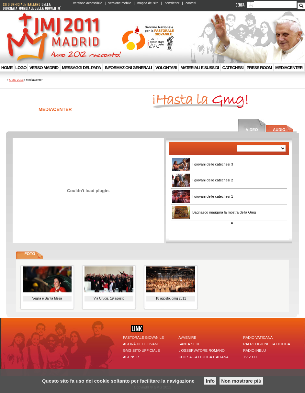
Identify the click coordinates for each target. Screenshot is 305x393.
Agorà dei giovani (140, 344)
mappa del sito (147, 3)
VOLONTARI (166, 67)
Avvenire (187, 337)
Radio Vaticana (258, 337)
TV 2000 (250, 357)
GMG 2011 (16, 79)
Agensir (131, 357)
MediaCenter (288, 67)
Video (252, 130)
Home (7, 67)
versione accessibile (87, 3)
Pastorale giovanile (143, 337)
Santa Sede (189, 344)
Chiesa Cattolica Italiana (203, 357)
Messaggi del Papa (81, 67)
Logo (20, 67)
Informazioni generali (128, 67)
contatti (191, 3)
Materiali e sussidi (199, 67)
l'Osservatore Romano (201, 350)
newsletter (171, 3)
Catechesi (232, 67)
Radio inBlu (254, 350)
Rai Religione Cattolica (266, 344)
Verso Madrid (43, 67)
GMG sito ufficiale (141, 350)
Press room (259, 67)
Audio (279, 130)
